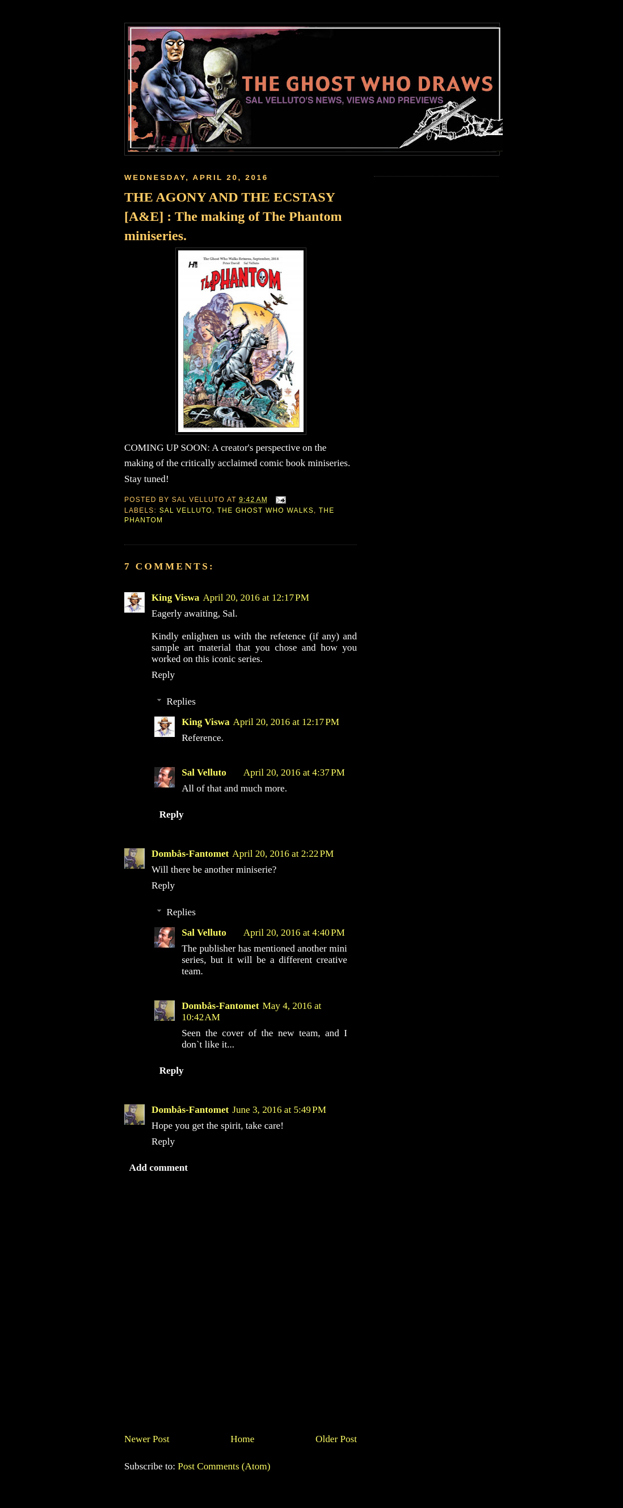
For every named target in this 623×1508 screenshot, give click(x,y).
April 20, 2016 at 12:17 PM (256, 597)
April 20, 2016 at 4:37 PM (294, 772)
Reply (163, 674)
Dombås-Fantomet (190, 853)
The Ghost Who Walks (265, 510)
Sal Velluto (185, 510)
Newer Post (147, 1439)
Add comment (158, 1167)
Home (242, 1439)
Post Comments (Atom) (224, 1466)
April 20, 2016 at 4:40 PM (294, 932)
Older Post (336, 1439)
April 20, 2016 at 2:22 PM (283, 853)
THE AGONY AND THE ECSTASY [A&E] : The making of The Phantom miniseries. (233, 216)
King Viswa (175, 597)
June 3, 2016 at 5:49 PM (279, 1109)
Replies (180, 701)
